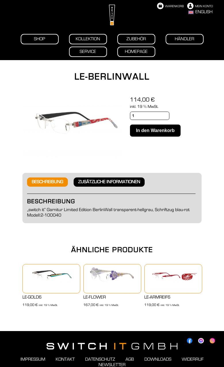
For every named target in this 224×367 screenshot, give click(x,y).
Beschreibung (47, 182)
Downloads (157, 359)
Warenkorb (170, 6)
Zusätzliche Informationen (109, 182)
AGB (129, 359)
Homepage (136, 51)
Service (88, 51)
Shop (39, 39)
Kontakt (65, 359)
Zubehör (136, 39)
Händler (184, 39)
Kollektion (88, 39)
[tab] (47, 182)
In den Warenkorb (155, 130)
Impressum (32, 359)
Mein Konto (200, 6)
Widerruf (193, 359)
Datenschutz (100, 359)
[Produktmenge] (149, 116)
